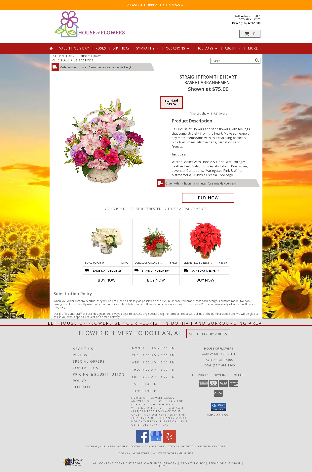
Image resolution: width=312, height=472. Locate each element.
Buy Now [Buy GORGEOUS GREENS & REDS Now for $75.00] (156, 280)
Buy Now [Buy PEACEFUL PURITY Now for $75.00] (107, 280)
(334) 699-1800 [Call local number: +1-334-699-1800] (250, 23)
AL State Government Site (173, 453)
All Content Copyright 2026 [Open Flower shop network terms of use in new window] (116, 463)
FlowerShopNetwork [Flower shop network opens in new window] (159, 463)
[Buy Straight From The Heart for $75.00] (208, 198)
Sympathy (147, 48)
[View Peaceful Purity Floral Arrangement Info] (106, 240)
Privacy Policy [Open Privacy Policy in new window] (192, 463)
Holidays (207, 48)
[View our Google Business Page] (156, 441)
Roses (101, 48)
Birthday (121, 48)
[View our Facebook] (142, 441)
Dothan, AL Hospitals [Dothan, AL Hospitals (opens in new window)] (147, 446)
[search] (257, 60)
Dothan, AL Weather (134, 453)
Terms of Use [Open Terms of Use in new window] (168, 466)
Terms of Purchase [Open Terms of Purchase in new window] (225, 463)
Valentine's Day (74, 48)
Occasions (178, 48)
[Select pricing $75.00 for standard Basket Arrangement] (171, 102)
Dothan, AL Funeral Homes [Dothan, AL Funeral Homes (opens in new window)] (107, 446)
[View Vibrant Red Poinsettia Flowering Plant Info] (205, 240)
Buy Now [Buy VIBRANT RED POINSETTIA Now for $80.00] (205, 280)
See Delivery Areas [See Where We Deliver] (208, 333)
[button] (249, 34)
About (233, 48)
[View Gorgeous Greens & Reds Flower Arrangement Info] (156, 240)
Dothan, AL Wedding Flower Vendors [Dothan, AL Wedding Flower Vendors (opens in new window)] (197, 446)
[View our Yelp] (169, 441)
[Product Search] (232, 60)
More (255, 48)
